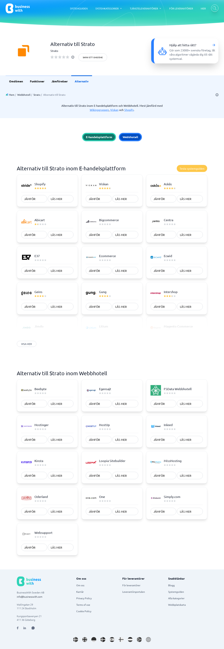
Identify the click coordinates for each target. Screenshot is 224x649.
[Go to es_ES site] (112, 639)
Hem (11, 94)
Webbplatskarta (177, 604)
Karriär (80, 591)
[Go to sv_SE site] (75, 639)
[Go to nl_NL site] (130, 639)
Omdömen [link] (16, 81)
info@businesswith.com (29, 596)
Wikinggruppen (99, 109)
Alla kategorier (176, 598)
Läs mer (56, 199)
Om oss (80, 585)
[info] (72, 57)
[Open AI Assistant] (33, 628)
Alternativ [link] (82, 81)
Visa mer (26, 343)
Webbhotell (23, 94)
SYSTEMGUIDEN (79, 8)
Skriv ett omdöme (93, 57)
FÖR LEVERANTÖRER (181, 8)
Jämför (29, 199)
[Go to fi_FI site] (121, 639)
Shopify (129, 109)
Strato (36, 94)
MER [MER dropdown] (203, 8)
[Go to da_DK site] (102, 639)
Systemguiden (176, 591)
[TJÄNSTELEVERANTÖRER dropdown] (145, 8)
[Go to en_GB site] (84, 639)
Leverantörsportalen (133, 591)
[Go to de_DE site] (93, 639)
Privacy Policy (84, 598)
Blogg (171, 585)
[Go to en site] (148, 639)
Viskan (114, 109)
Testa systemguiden (192, 168)
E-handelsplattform (99, 137)
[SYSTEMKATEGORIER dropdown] (109, 8)
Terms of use (83, 604)
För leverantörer (131, 585)
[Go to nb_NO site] (139, 639)
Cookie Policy (83, 611)
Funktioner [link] (37, 81)
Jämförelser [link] (59, 81)
